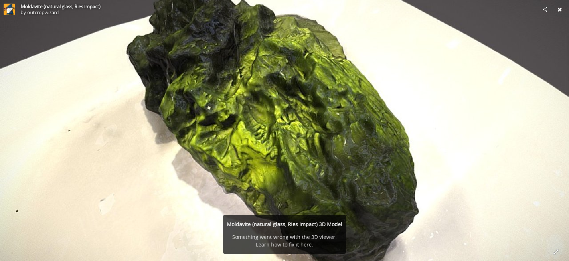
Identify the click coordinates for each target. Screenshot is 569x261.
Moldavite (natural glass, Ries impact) (61, 6)
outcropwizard (43, 12)
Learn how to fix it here (284, 244)
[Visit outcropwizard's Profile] (9, 9)
